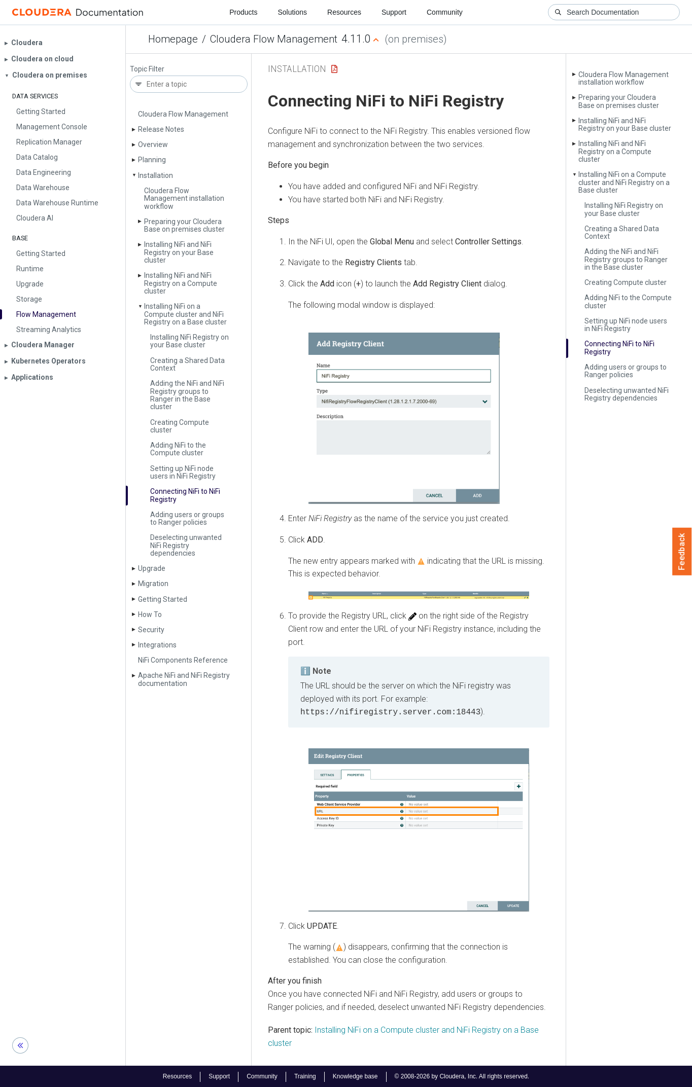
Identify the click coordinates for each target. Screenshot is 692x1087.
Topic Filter (147, 69)
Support (394, 12)
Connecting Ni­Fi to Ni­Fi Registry (185, 495)
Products (243, 12)
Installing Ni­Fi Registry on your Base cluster (189, 341)
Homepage (173, 39)
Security (151, 630)
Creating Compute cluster (179, 426)
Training (305, 1075)
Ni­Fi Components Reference (183, 660)
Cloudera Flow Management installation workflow (184, 198)
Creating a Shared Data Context (187, 364)
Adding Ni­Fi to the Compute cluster (178, 449)
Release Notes (161, 129)
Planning (152, 160)
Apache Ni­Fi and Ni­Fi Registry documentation (184, 679)
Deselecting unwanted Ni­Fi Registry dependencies (186, 545)
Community (445, 12)
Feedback (682, 551)
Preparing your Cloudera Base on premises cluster (184, 225)
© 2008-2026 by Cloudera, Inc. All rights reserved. (462, 1075)
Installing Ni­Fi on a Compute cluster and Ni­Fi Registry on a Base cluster (185, 314)
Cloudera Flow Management (273, 39)
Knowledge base (355, 1075)
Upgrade (151, 568)
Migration (153, 583)
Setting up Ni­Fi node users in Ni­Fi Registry (183, 472)
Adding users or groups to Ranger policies (187, 518)
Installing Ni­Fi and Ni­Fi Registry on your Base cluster (179, 252)
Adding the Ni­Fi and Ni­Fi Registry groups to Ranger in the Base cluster (187, 395)
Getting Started (162, 599)
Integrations (157, 645)
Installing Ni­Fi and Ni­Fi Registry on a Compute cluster (180, 283)
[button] (404, 418)
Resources (344, 12)
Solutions (292, 12)
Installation (155, 175)
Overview (153, 144)
